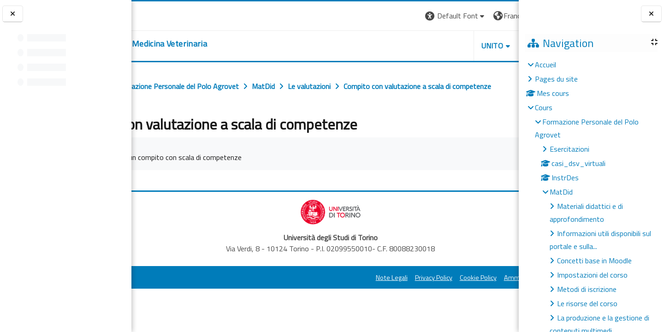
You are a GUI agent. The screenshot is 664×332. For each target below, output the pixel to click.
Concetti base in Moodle (594, 260)
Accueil (545, 64)
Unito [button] (411, 45)
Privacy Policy (352, 298)
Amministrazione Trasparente (465, 298)
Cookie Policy (396, 298)
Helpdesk (463, 45)
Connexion (495, 15)
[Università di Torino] (160, 14)
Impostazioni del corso (592, 274)
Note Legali (310, 298)
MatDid (561, 191)
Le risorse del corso (587, 303)
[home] (205, 44)
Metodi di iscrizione (587, 289)
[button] (374, 16)
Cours (543, 107)
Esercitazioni (569, 148)
